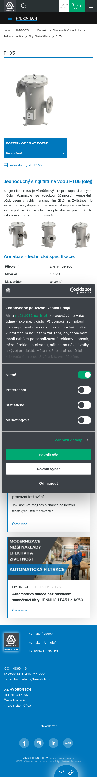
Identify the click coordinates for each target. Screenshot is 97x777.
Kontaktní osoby (41, 633)
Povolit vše (48, 454)
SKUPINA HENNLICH (44, 651)
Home (7, 30)
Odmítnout (48, 483)
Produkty (42, 30)
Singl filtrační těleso (39, 36)
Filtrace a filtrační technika (67, 30)
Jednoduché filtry (13, 36)
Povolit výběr (48, 469)
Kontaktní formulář (42, 642)
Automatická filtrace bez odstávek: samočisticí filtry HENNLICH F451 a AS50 (47, 597)
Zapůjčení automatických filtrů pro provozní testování (41, 494)
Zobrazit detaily (68, 440)
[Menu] (91, 6)
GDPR (19, 761)
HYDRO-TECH (26, 18)
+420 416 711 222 (31, 674)
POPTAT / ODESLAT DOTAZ (27, 143)
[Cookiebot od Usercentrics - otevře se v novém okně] (70, 290)
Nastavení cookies (71, 761)
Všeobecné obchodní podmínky (41, 761)
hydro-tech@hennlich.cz (32, 679)
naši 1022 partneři (31, 315)
